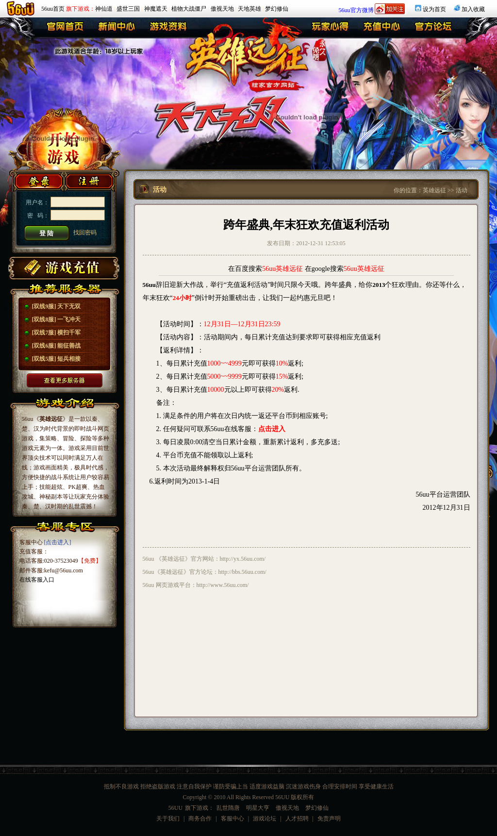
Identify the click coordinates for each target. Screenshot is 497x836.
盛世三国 (128, 8)
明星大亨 (257, 807)
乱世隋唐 (228, 807)
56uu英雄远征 (282, 268)
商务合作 (200, 818)
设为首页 (434, 9)
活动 (461, 190)
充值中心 (382, 28)
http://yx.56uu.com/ (243, 558)
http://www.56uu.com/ (223, 585)
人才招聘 (297, 818)
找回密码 (85, 232)
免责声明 (329, 818)
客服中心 (232, 818)
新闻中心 (116, 28)
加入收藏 (473, 9)
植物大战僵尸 (188, 8)
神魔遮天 (155, 8)
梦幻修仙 (276, 8)
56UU (175, 807)
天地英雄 (249, 8)
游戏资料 (167, 28)
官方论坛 (433, 28)
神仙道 (104, 8)
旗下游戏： (80, 8)
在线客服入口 (36, 579)
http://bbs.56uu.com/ (242, 571)
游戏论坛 (264, 818)
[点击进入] (57, 542)
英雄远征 (434, 190)
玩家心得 (331, 28)
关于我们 (168, 818)
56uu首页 (53, 8)
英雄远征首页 (65, 28)
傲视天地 (222, 8)
